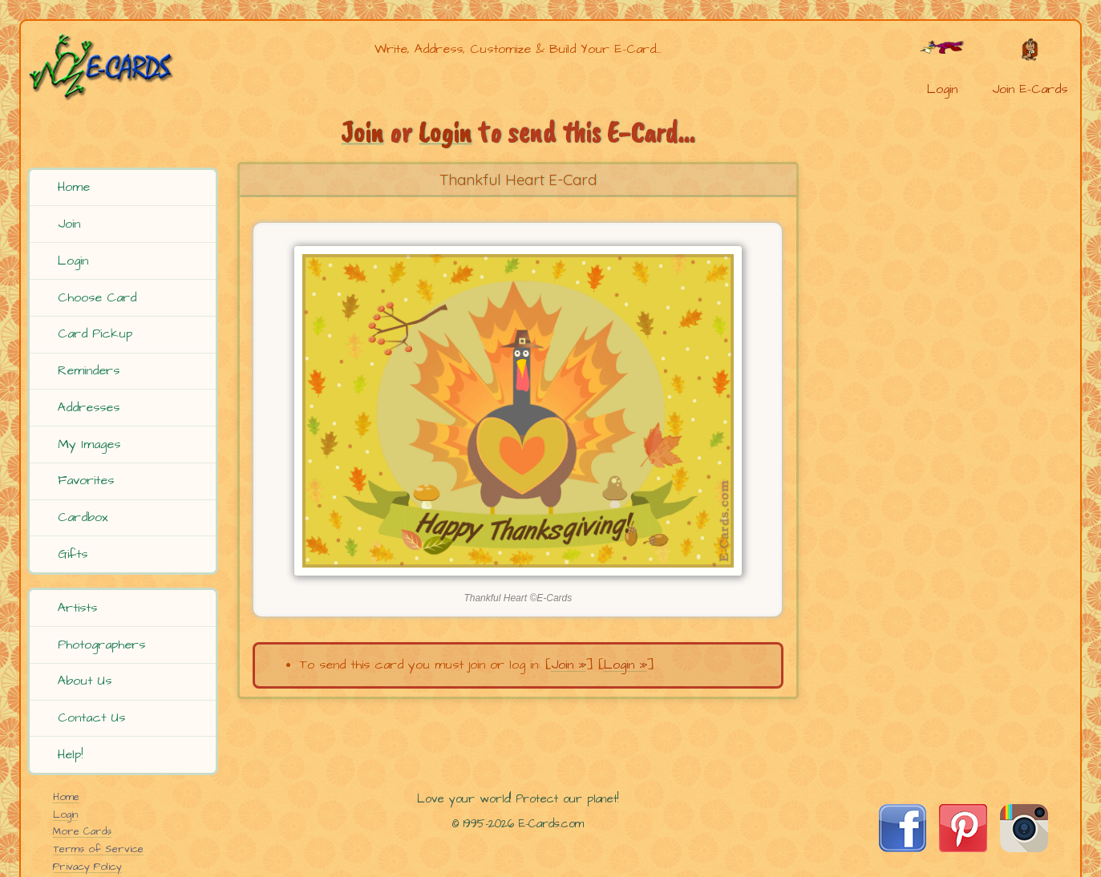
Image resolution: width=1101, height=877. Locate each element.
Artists (77, 607)
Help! (70, 754)
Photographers (101, 644)
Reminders (88, 370)
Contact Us (91, 717)
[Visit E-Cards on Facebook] (902, 848)
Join (69, 223)
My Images (89, 444)
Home (74, 187)
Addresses (88, 407)
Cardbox (83, 517)
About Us (84, 680)
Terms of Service (98, 849)
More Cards (82, 831)
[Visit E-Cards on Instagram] (1024, 848)
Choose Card (97, 297)
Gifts (72, 554)
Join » (568, 664)
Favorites (86, 480)
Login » (625, 664)
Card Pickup (95, 333)
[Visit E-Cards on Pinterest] (963, 848)
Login (73, 260)
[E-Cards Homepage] (125, 67)
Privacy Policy (87, 866)
